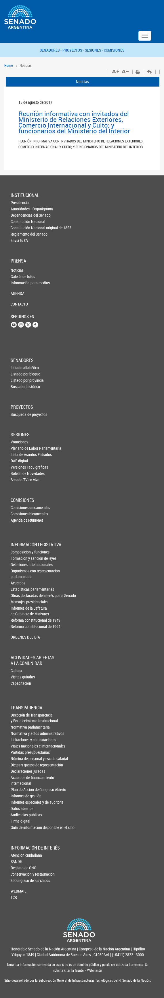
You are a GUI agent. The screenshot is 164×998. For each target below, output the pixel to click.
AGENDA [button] (17, 293)
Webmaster (94, 970)
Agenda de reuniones (20, 520)
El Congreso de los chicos (20, 880)
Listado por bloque (20, 374)
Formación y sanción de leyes (20, 558)
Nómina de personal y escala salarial (20, 758)
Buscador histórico (20, 386)
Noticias (82, 81)
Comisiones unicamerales (20, 507)
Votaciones (19, 442)
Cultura (16, 670)
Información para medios (20, 282)
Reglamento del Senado (20, 234)
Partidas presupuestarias (20, 752)
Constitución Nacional (20, 221)
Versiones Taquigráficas (20, 467)
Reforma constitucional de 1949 (20, 620)
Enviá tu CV (19, 240)
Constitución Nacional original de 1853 (20, 227)
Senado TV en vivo (20, 479)
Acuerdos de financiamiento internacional (20, 780)
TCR (14, 897)
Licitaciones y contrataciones (20, 739)
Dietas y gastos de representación (20, 765)
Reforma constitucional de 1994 (20, 626)
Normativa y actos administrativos (20, 733)
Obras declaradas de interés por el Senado (20, 595)
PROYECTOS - (73, 50)
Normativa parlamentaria (20, 727)
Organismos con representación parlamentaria (20, 573)
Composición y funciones (20, 552)
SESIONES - (94, 50)
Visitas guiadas (20, 677)
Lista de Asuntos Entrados (20, 454)
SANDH (16, 861)
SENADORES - (51, 50)
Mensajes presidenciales (20, 601)
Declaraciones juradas (20, 771)
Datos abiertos (20, 808)
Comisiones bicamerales (20, 513)
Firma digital (20, 821)
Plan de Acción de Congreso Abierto (20, 789)
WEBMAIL (18, 891)
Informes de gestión (20, 796)
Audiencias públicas (20, 814)
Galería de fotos (20, 276)
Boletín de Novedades (20, 473)
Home (8, 65)
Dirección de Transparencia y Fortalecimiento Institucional (20, 717)
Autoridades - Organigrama (20, 209)
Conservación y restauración (20, 874)
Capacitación (20, 683)
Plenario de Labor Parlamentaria (20, 448)
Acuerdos (18, 583)
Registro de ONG (20, 867)
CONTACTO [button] (19, 304)
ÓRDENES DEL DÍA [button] (20, 637)
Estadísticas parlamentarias (20, 589)
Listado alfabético (20, 367)
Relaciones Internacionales (20, 564)
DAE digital (19, 460)
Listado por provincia (20, 380)
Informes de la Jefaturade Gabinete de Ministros (20, 611)
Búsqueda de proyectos (20, 414)
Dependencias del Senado (20, 215)
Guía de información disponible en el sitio (20, 827)
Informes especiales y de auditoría (20, 802)
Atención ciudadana (20, 855)
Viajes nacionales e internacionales (20, 746)
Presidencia (20, 202)
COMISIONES (114, 50)
